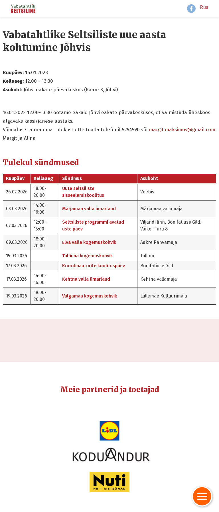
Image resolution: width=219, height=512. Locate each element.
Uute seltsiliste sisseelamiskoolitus (83, 192)
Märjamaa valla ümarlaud (89, 208)
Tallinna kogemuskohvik (87, 255)
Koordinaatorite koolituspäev (93, 265)
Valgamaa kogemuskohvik (89, 296)
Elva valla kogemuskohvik (89, 242)
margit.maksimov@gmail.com (182, 130)
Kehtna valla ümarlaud (86, 279)
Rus (204, 7)
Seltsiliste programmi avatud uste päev (93, 225)
